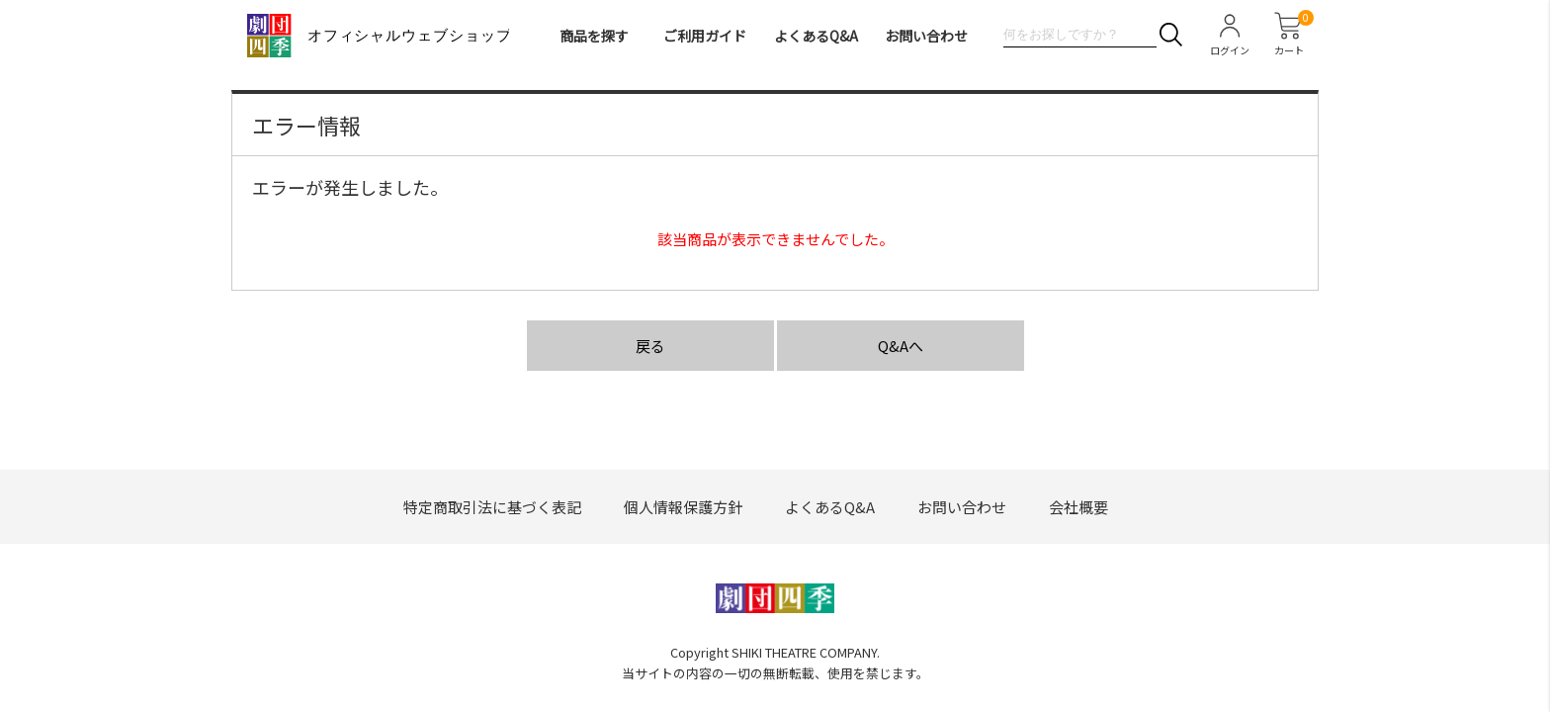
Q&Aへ (900, 345)
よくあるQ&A (816, 35)
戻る (650, 345)
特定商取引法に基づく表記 (492, 506)
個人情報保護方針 (683, 506)
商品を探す (594, 35)
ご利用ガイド (704, 35)
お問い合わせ (926, 35)
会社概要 (1078, 506)
